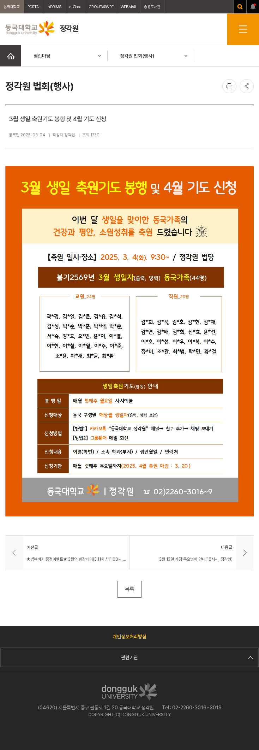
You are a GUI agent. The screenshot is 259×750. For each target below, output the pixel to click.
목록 (129, 589)
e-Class (75, 6)
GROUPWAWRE (101, 6)
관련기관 (186, 657)
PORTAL (34, 6)
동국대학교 (12, 6)
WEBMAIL (129, 6)
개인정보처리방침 (129, 636)
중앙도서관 (152, 6)
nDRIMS (54, 6)
